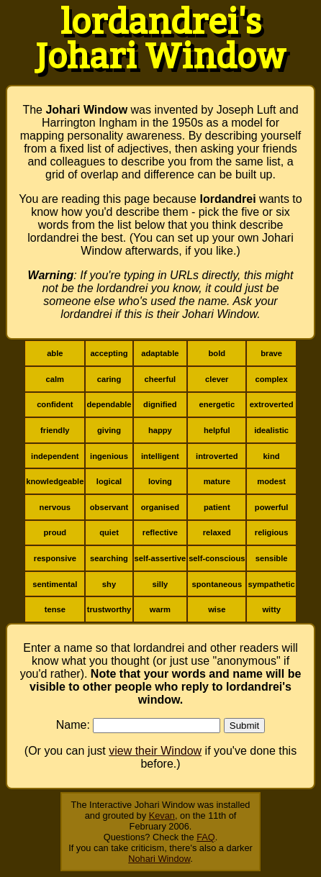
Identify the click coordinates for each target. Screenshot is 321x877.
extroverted (272, 404)
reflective (160, 532)
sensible (272, 558)
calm (55, 379)
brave (271, 353)
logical (109, 481)
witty (271, 609)
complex (271, 379)
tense (55, 609)
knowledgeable (54, 481)
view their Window (155, 751)
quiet (109, 532)
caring (109, 379)
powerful (272, 507)
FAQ (205, 837)
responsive (55, 558)
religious (272, 532)
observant (109, 507)
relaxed (217, 532)
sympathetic (271, 584)
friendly (54, 430)
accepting (108, 353)
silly (160, 584)
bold (216, 353)
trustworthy (109, 609)
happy (160, 430)
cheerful (160, 379)
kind (271, 456)
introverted (217, 456)
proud (54, 532)
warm (160, 609)
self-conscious (217, 558)
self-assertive (160, 558)
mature (217, 481)
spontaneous (216, 584)
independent (55, 456)
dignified (160, 404)
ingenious (109, 456)
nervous (55, 507)
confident (55, 404)
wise (216, 609)
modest (271, 481)
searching (109, 558)
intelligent (160, 456)
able (55, 353)
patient (217, 507)
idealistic (271, 430)
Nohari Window (159, 858)
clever (216, 379)
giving (109, 430)
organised (160, 507)
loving (160, 481)
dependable (108, 404)
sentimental (54, 584)
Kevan (162, 815)
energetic (217, 404)
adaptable (159, 353)
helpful (217, 430)
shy (109, 584)
